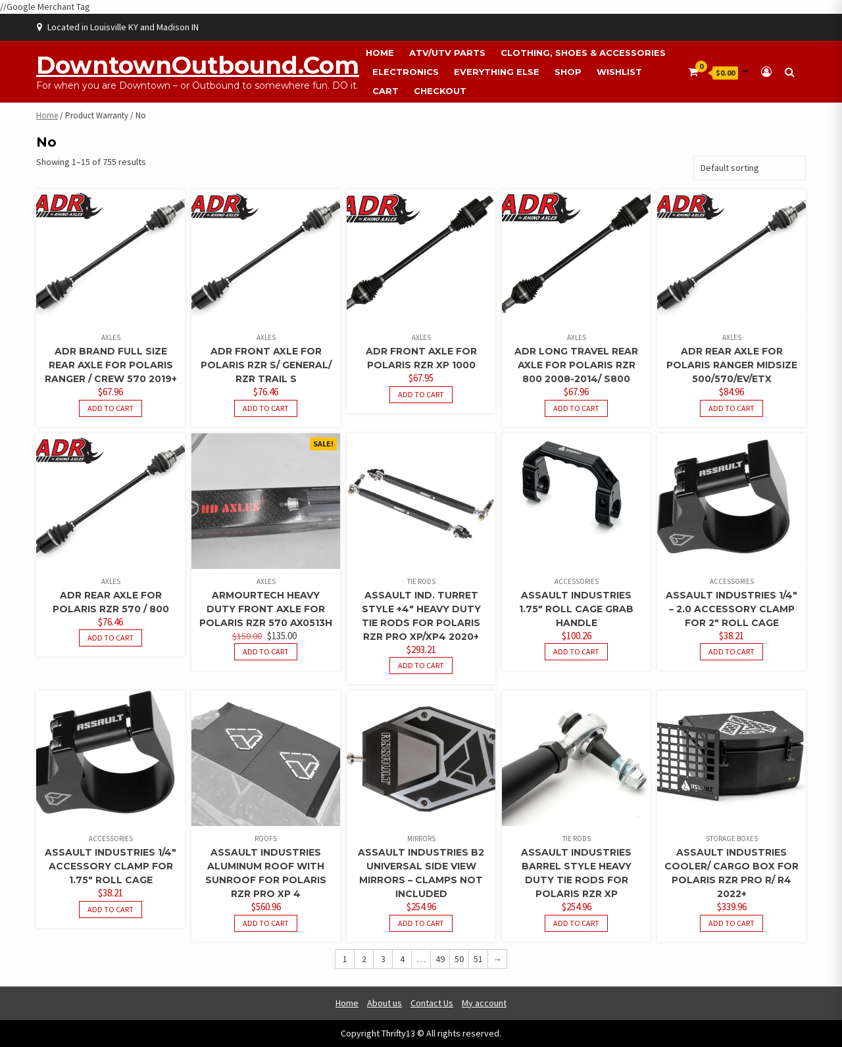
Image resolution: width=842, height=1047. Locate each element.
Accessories (577, 581)
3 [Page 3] (383, 959)
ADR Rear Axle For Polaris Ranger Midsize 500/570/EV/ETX (731, 365)
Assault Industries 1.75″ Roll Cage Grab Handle (576, 609)
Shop (568, 71)
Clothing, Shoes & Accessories (583, 52)
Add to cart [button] (110, 408)
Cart (385, 90)
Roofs (266, 838)
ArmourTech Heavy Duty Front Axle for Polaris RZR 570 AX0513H (265, 609)
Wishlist (619, 71)
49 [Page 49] (440, 959)
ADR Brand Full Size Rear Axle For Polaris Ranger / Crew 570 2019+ (111, 365)
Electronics (405, 71)
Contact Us (431, 1003)
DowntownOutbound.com (197, 65)
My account (484, 1003)
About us (384, 1003)
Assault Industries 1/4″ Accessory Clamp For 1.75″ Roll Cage (110, 866)
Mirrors (421, 838)
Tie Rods (421, 581)
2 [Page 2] (364, 959)
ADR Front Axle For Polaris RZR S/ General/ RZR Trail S (266, 365)
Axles (110, 337)
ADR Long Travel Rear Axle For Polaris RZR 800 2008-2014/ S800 (576, 365)
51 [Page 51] (478, 959)
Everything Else (496, 71)
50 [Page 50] (459, 959)
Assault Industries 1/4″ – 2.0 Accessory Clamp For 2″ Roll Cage (731, 609)
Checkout (440, 90)
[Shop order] (749, 168)
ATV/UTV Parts (447, 52)
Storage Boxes (732, 838)
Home (380, 52)
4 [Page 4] (402, 959)
